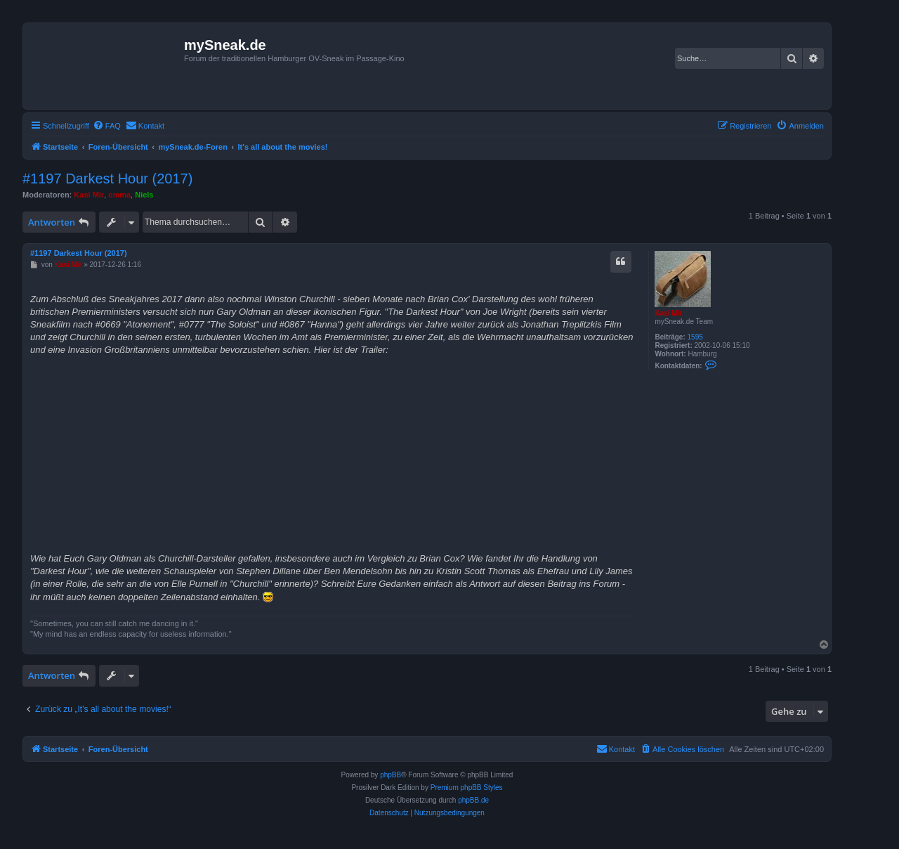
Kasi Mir (89, 194)
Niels (144, 194)
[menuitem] (107, 125)
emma (119, 194)
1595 (695, 337)
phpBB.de (473, 800)
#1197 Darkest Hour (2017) (107, 178)
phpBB (390, 775)
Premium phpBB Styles (467, 787)
